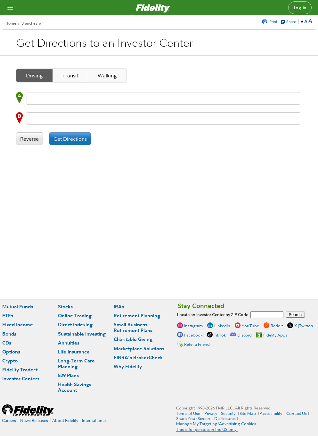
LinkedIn (222, 325)
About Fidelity (65, 420)
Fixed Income (17, 324)
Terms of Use (188, 413)
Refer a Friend (197, 344)
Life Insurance (74, 352)
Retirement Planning (137, 316)
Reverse (29, 138)
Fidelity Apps (275, 334)
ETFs (7, 316)
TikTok (220, 334)
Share (291, 21)
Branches (29, 23)
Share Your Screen (193, 418)
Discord (244, 334)
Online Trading (75, 316)
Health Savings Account (74, 387)
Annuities (68, 343)
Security (228, 413)
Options (11, 352)
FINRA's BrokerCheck (138, 357)
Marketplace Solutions (139, 348)
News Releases (34, 420)
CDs (6, 343)
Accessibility (271, 413)
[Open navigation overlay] (10, 7)
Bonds (9, 334)
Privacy (210, 413)
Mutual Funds (17, 307)
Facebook (193, 334)
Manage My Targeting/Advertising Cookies (216, 423)
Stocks (65, 307)
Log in (300, 8)
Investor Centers (20, 379)
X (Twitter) (303, 325)
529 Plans (68, 375)
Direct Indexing (75, 324)
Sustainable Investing (82, 334)
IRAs (119, 307)
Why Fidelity (128, 366)
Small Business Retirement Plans (133, 327)
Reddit (277, 325)
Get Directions (70, 138)
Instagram (193, 325)
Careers (9, 420)
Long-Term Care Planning (76, 363)
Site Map (248, 413)
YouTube (250, 325)
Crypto (10, 361)
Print (273, 21)
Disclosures (225, 418)
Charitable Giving (133, 339)
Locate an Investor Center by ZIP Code (212, 314)
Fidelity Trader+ (20, 370)
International (94, 420)
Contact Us (296, 413)
